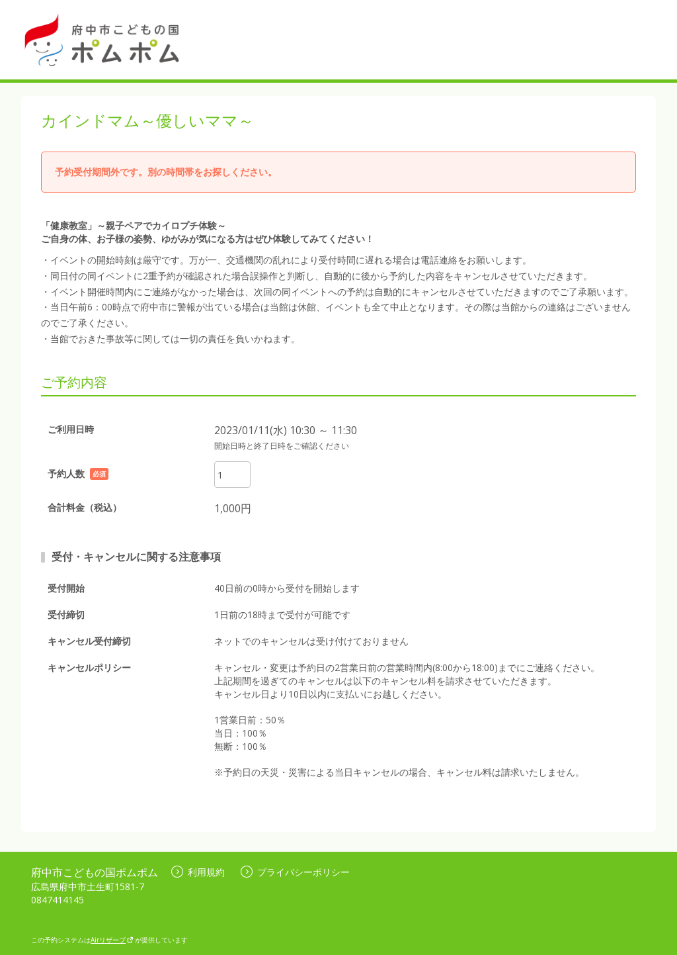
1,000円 (232, 508)
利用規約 (198, 872)
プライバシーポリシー (295, 872)
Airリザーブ (112, 939)
